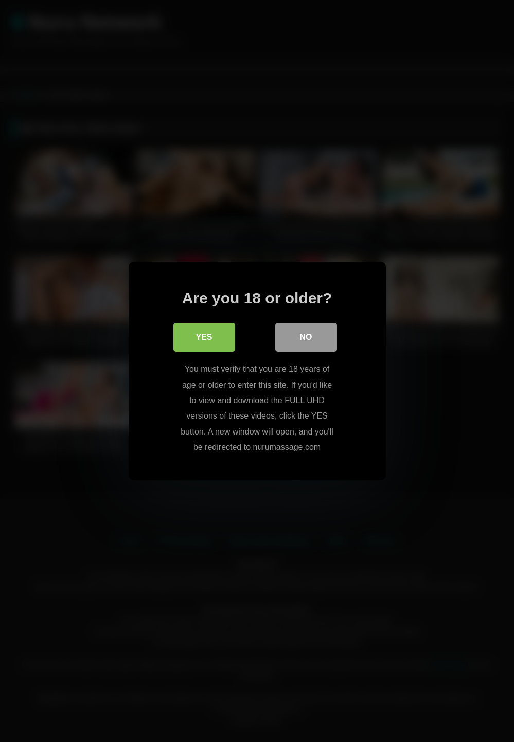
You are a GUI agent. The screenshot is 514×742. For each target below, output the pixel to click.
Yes (204, 337)
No (306, 337)
